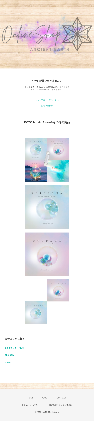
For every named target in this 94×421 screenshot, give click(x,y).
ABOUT (45, 398)
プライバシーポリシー (31, 405)
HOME (31, 398)
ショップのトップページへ (47, 100)
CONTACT (61, 398)
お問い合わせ (47, 106)
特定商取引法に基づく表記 (60, 405)
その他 (8, 362)
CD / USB (9, 355)
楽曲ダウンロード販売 (14, 348)
